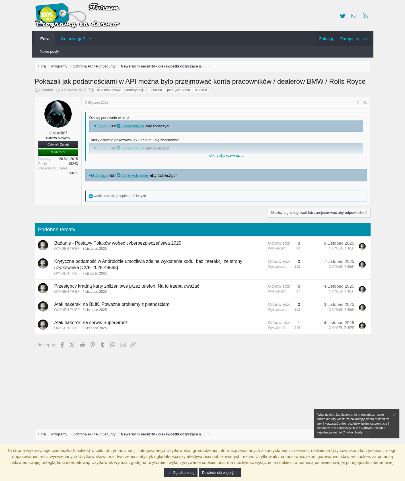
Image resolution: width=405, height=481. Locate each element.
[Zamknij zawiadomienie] (394, 415)
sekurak (202, 91)
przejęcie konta (180, 91)
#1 (363, 104)
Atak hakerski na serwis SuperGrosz (92, 324)
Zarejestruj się (133, 127)
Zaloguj (103, 127)
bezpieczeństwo (110, 91)
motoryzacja (137, 91)
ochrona (157, 91)
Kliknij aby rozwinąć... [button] (226, 157)
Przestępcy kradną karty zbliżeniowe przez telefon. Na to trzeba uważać (128, 287)
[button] (90, 38)
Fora (45, 38)
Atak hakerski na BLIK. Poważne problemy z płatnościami (114, 305)
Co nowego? (73, 38)
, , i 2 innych (121, 197)
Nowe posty (49, 51)
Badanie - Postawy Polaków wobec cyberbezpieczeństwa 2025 (119, 244)
